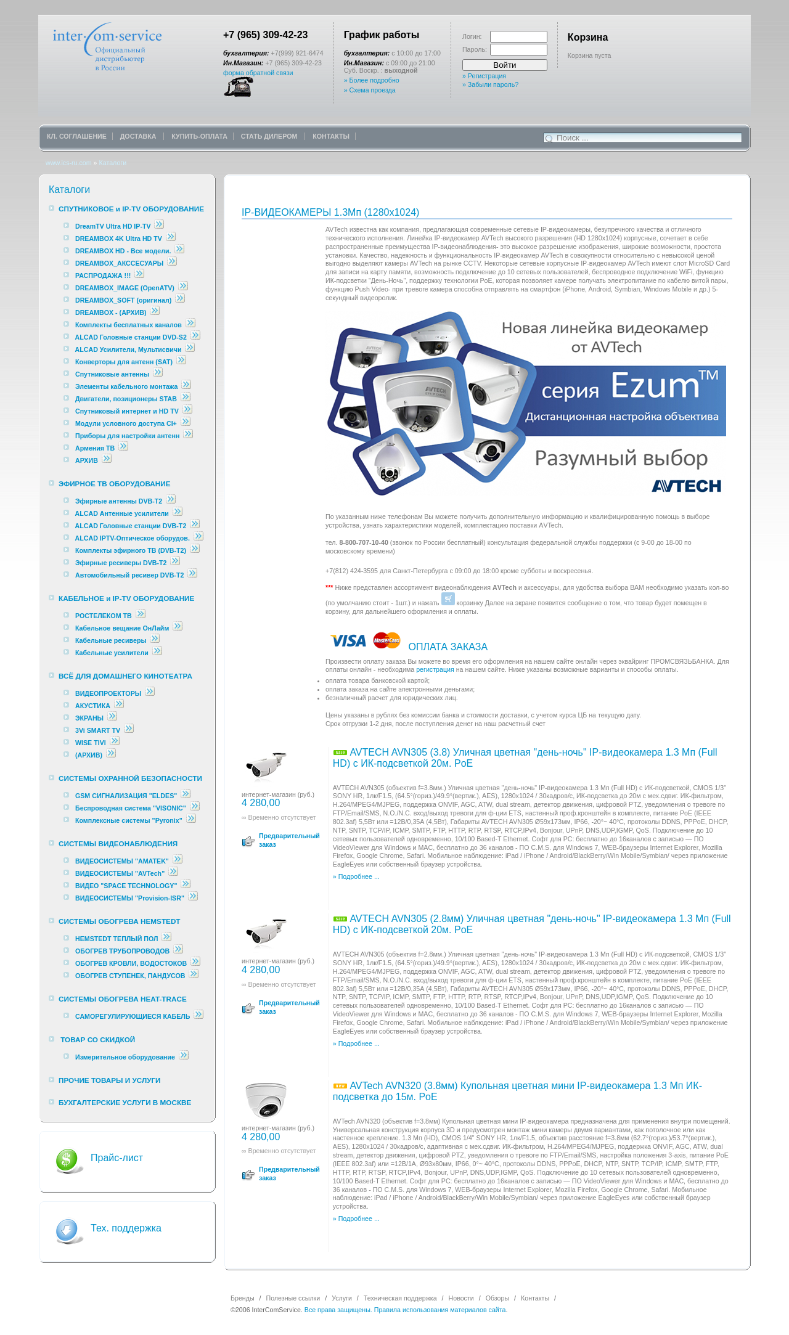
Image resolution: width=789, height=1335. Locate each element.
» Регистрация (484, 76)
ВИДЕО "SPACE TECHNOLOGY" (126, 885)
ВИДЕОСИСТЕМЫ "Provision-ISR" (129, 898)
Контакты (535, 1298)
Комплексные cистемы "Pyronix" (128, 820)
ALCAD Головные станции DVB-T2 (132, 525)
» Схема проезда (370, 90)
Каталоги (112, 162)
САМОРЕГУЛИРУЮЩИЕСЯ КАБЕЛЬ (132, 1016)
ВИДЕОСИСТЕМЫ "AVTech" (120, 873)
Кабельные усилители (112, 652)
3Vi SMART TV (97, 730)
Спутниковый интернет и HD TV (127, 411)
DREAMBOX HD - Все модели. (123, 251)
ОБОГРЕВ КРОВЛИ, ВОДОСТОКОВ (131, 963)
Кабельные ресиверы (111, 640)
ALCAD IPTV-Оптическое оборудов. (132, 538)
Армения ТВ (95, 448)
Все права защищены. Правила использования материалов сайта (405, 1309)
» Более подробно (371, 80)
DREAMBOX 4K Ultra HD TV (119, 238)
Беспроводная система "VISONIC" (130, 808)
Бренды (243, 1298)
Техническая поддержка (400, 1298)
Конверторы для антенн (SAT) (124, 361)
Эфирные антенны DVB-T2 (118, 501)
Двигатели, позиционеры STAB (126, 398)
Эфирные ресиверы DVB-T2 (121, 562)
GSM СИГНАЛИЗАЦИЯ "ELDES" (126, 795)
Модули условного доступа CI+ (126, 423)
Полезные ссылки (293, 1298)
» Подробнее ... (356, 876)
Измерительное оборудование (125, 1057)
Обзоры (497, 1298)
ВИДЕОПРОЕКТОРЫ (108, 693)
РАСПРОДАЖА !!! (103, 275)
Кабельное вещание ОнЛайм (122, 628)
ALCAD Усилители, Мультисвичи (129, 349)
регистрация (435, 669)
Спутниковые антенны (113, 374)
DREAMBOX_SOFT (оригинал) (123, 300)
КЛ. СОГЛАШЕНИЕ (77, 136)
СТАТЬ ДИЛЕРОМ (270, 136)
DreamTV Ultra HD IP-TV (113, 226)
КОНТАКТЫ (331, 136)
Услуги (342, 1298)
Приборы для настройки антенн (128, 435)
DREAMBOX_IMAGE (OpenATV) (124, 288)
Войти (504, 65)
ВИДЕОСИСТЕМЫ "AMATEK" (122, 861)
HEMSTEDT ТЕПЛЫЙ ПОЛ (116, 938)
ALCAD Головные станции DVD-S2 (132, 337)
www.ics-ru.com (69, 162)
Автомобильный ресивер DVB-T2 (129, 575)
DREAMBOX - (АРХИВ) (111, 312)
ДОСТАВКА (139, 136)
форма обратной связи (258, 72)
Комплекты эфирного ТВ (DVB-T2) (130, 550)
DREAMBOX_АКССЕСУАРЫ (119, 263)
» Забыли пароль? (490, 84)
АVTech (550, 525)
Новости (461, 1298)
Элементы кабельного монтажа (126, 386)
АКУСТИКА (92, 705)
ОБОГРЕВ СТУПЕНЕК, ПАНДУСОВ (130, 975)
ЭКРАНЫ (90, 718)
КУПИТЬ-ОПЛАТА (199, 136)
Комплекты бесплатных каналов (128, 325)
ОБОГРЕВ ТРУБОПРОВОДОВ (122, 951)
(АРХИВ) (88, 755)
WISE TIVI (90, 742)
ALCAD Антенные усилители (123, 513)
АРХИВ (86, 460)
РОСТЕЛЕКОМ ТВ (103, 615)
